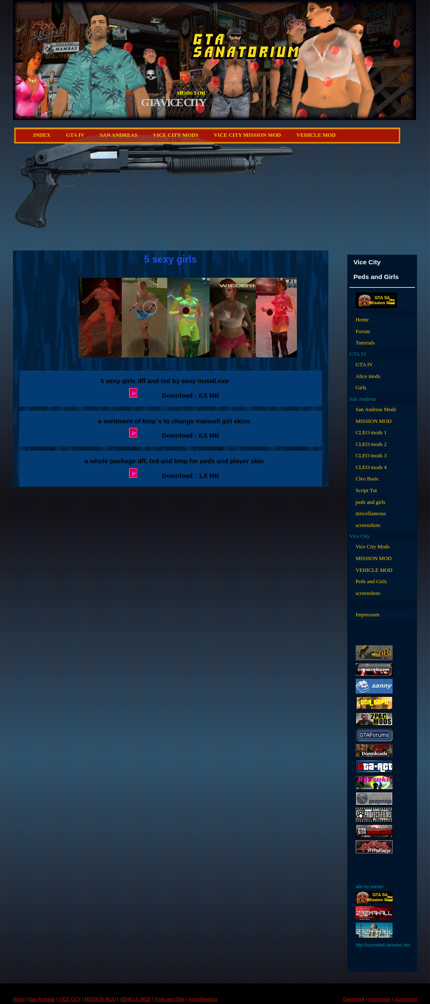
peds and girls (370, 502)
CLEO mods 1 (371, 433)
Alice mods (368, 376)
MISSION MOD (374, 421)
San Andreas (118, 135)
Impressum (368, 615)
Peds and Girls (371, 581)
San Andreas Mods (376, 409)
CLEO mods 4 (371, 467)
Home (362, 320)
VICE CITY (70, 998)
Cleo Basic (367, 479)
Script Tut (366, 490)
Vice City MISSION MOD (247, 135)
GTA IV (75, 135)
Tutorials (365, 343)
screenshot (406, 998)
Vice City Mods (373, 547)
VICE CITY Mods (175, 135)
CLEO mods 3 (371, 456)
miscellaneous (371, 513)
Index (41, 135)
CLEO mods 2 (371, 444)
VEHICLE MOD (316, 135)
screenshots (368, 525)
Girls (361, 388)
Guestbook (354, 998)
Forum (363, 331)
